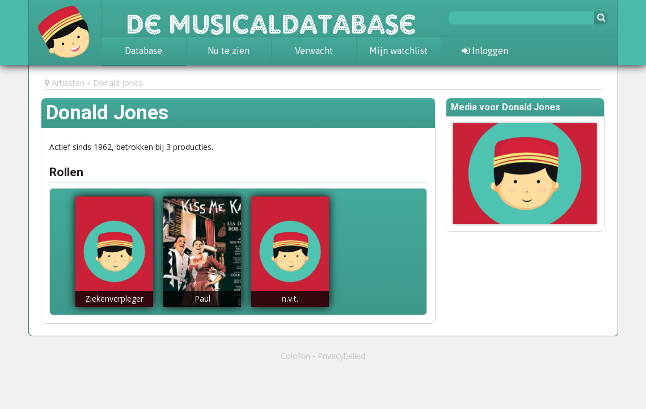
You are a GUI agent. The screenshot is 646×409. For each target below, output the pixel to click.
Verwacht (314, 50)
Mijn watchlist (398, 50)
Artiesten (68, 82)
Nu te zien (229, 50)
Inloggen (485, 50)
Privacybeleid (341, 355)
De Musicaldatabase (271, 18)
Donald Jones (117, 82)
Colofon (295, 355)
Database (143, 50)
